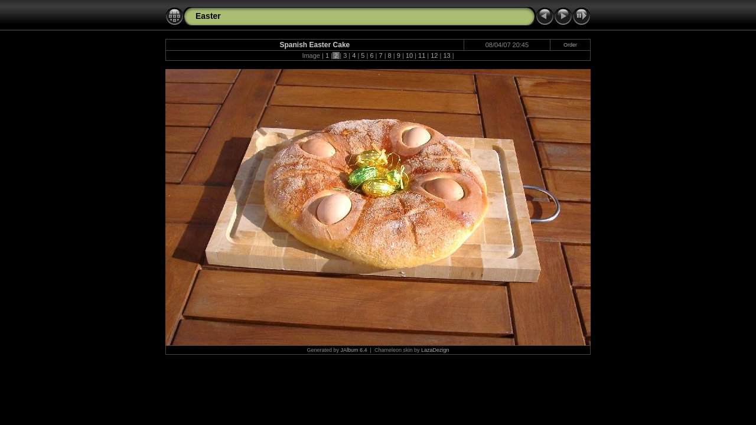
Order (570, 45)
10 (409, 55)
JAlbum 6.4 (354, 350)
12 (434, 55)
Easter (208, 16)
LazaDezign (435, 350)
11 (421, 55)
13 (446, 55)
